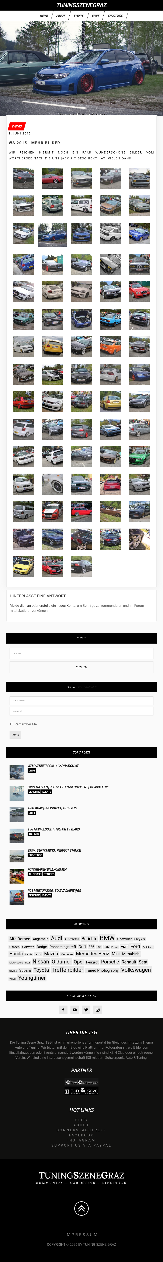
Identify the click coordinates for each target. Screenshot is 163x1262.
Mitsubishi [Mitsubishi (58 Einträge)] (131, 954)
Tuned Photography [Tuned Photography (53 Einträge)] (102, 970)
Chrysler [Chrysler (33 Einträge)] (139, 939)
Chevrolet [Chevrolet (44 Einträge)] (124, 939)
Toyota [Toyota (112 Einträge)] (41, 970)
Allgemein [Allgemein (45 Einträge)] (40, 939)
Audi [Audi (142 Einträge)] (56, 938)
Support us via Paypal (81, 1145)
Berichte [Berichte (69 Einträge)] (89, 938)
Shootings (115, 15)
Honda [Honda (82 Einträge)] (16, 953)
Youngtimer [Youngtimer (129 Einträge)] (32, 978)
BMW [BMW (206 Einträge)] (107, 938)
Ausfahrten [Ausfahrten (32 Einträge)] (72, 939)
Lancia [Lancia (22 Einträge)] (28, 954)
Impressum (82, 1234)
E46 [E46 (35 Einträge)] (106, 947)
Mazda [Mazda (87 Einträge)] (51, 953)
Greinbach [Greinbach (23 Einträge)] (148, 947)
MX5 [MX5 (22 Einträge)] (27, 962)
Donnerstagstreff (81, 1130)
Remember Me (23, 724)
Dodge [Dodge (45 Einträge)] (42, 947)
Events (78, 15)
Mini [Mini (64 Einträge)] (116, 953)
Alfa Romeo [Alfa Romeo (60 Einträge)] (19, 938)
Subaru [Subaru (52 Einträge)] (25, 970)
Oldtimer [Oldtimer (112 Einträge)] (61, 962)
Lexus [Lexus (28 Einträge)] (38, 954)
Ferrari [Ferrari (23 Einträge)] (114, 947)
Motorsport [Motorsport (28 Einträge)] (16, 962)
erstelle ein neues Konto (57, 606)
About (61, 15)
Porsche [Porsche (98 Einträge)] (110, 962)
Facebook (81, 1135)
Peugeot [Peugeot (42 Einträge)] (92, 962)
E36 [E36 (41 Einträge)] (91, 947)
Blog (81, 1120)
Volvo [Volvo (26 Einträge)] (12, 978)
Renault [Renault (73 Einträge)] (129, 962)
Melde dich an (20, 606)
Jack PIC (68, 158)
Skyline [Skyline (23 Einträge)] (13, 971)
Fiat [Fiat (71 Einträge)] (124, 946)
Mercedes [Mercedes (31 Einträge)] (67, 954)
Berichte (34, 791)
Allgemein (35, 874)
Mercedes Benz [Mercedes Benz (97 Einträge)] (92, 953)
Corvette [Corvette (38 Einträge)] (28, 947)
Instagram (81, 1140)
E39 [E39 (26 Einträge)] (99, 947)
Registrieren (87, 687)
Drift (96, 15)
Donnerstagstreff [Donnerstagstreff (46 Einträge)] (62, 947)
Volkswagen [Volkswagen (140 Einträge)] (136, 970)
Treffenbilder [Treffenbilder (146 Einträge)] (67, 969)
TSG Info (34, 834)
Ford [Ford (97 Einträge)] (135, 946)
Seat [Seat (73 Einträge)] (143, 962)
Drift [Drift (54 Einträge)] (82, 946)
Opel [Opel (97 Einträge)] (78, 962)
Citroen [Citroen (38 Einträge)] (14, 947)
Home (44, 15)
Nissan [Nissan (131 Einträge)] (40, 961)
